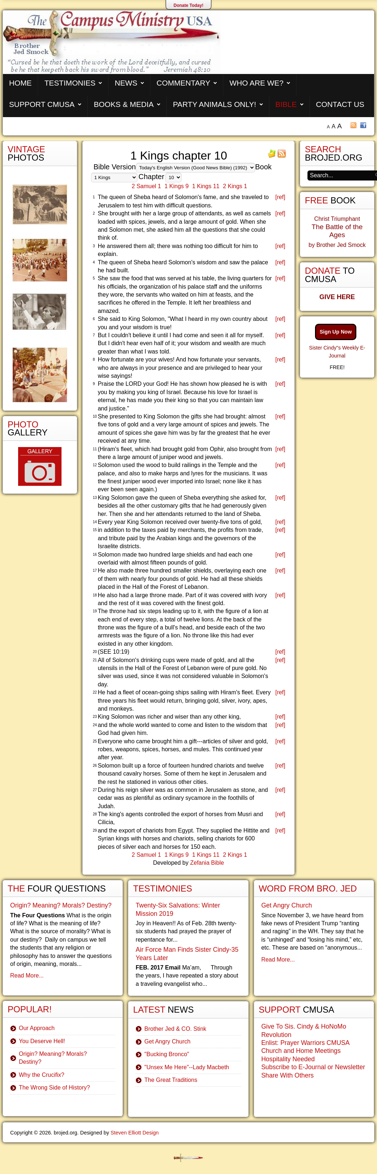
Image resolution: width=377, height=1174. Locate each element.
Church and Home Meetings (301, 1050)
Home (20, 83)
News (126, 83)
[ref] (280, 197)
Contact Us (340, 104)
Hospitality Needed (288, 1059)
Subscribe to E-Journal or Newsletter (313, 1067)
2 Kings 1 (235, 186)
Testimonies (69, 83)
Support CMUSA (42, 104)
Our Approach (37, 1028)
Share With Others (287, 1075)
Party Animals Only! (214, 104)
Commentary (183, 83)
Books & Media (124, 104)
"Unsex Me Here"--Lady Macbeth (186, 1067)
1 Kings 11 (206, 186)
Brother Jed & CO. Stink (175, 1029)
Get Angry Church (167, 1041)
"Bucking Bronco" (166, 1054)
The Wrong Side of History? (54, 1087)
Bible (286, 104)
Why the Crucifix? (41, 1075)
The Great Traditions (170, 1080)
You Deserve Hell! (42, 1041)
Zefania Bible (207, 863)
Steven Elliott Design (135, 1133)
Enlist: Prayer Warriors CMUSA (305, 1042)
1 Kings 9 (177, 186)
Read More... (27, 975)
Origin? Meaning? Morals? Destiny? (61, 905)
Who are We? (256, 83)
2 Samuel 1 (146, 186)
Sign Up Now (336, 332)
